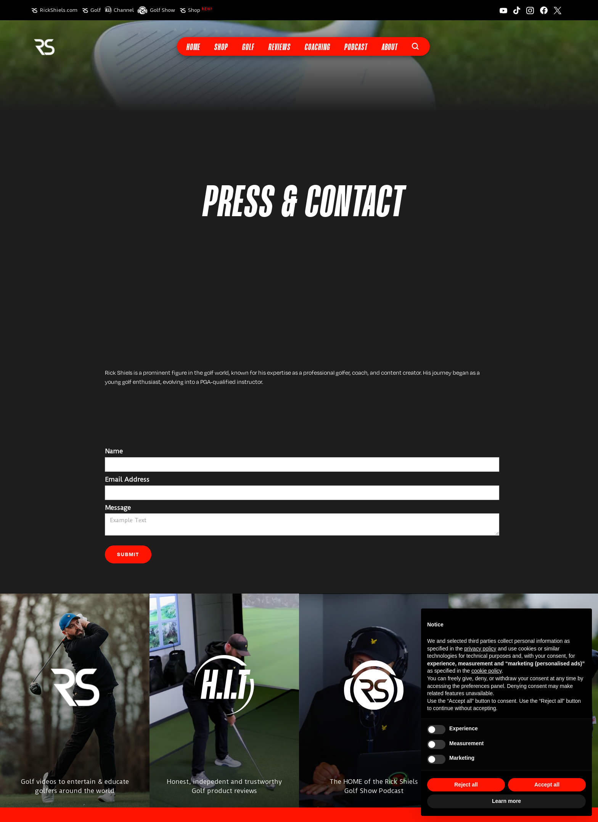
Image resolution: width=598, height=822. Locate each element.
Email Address (127, 479)
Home (193, 47)
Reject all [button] (465, 785)
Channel (124, 10)
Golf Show (162, 10)
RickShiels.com (58, 10)
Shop (200, 10)
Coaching (317, 47)
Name (114, 451)
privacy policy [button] (480, 649)
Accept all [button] (546, 785)
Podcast (355, 47)
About (389, 47)
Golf (95, 10)
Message (118, 507)
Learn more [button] (506, 801)
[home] (44, 46)
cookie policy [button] (486, 671)
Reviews (279, 47)
